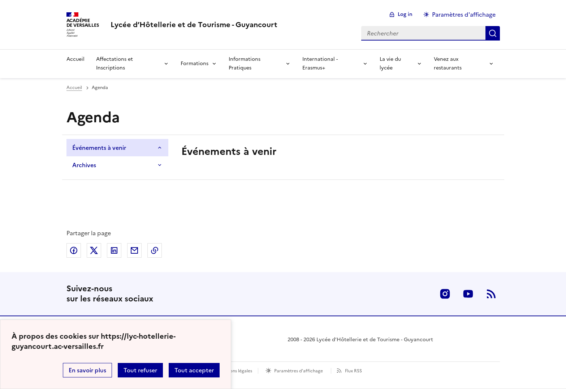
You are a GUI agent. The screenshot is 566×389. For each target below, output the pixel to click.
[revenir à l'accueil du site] (194, 25)
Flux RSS (353, 371)
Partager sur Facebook (73, 250)
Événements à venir (99, 147)
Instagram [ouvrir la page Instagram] (445, 294)
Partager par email (134, 250)
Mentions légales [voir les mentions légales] (235, 371)
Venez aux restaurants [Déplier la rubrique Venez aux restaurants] (448, 63)
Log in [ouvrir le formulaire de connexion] (405, 14)
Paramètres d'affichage (298, 371)
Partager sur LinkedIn (114, 250)
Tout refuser (140, 370)
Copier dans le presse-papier (154, 250)
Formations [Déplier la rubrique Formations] (194, 63)
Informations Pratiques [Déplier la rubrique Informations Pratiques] (244, 63)
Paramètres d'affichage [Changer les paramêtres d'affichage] (464, 14)
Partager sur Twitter (94, 250)
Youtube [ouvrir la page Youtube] (468, 294)
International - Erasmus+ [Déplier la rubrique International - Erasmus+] (320, 63)
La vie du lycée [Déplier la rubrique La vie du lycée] (390, 63)
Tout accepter (194, 370)
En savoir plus (87, 370)
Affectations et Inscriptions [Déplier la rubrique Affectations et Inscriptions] (114, 63)
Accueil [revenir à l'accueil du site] (75, 59)
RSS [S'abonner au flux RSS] (491, 294)
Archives (84, 165)
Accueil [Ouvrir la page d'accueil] (74, 87)
